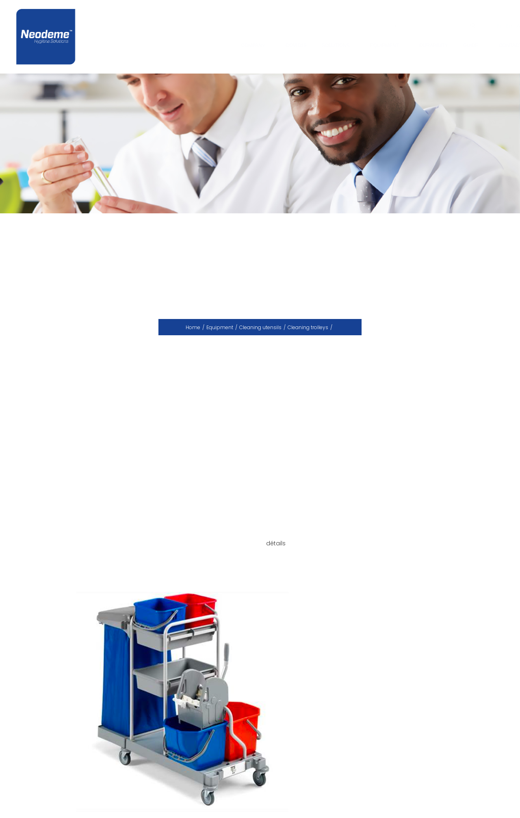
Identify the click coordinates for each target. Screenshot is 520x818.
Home (193, 327)
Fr (491, 26)
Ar (511, 26)
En (501, 26)
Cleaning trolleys (308, 327)
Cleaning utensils (260, 327)
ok (465, 26)
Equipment (219, 327)
